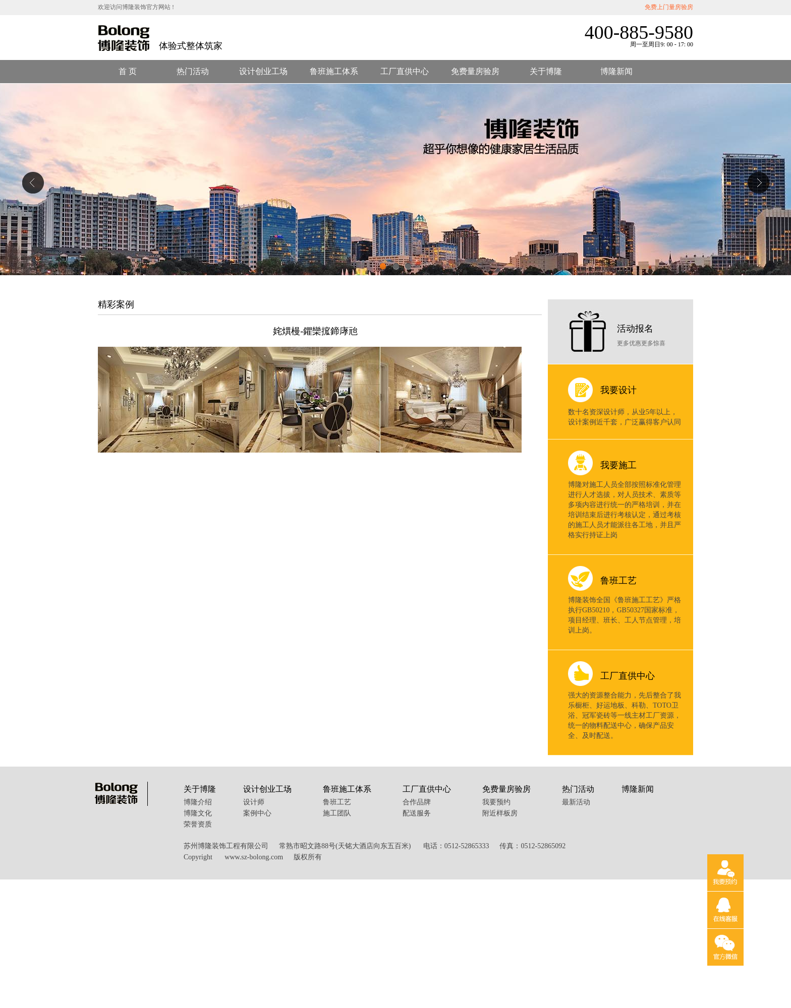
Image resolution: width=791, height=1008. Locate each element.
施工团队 (337, 813)
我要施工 (618, 465)
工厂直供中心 (404, 71)
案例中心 (257, 813)
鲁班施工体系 (334, 71)
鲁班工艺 (618, 581)
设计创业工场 (263, 71)
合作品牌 (417, 802)
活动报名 (635, 329)
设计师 (253, 802)
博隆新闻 (616, 71)
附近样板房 (500, 813)
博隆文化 (198, 813)
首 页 (128, 71)
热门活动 (193, 71)
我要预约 (496, 802)
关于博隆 (546, 71)
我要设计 (618, 390)
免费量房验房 (475, 71)
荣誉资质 (198, 824)
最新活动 (576, 802)
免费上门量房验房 (669, 7)
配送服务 (417, 813)
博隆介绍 (198, 802)
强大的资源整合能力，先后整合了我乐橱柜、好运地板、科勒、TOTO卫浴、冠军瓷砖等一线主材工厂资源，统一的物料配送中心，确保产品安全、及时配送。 (624, 715)
